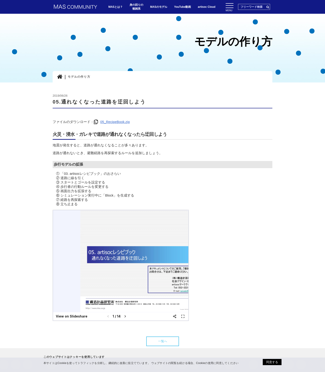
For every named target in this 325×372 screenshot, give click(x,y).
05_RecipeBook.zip (112, 122)
